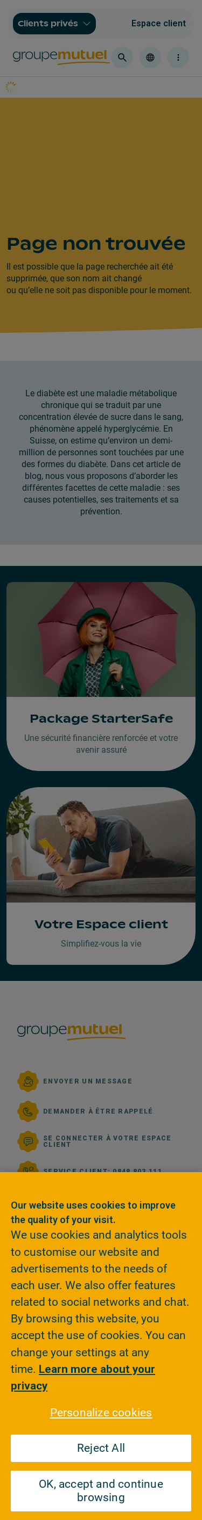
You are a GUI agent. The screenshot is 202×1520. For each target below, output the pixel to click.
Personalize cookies (101, 1412)
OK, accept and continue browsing (101, 1491)
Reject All (101, 1448)
